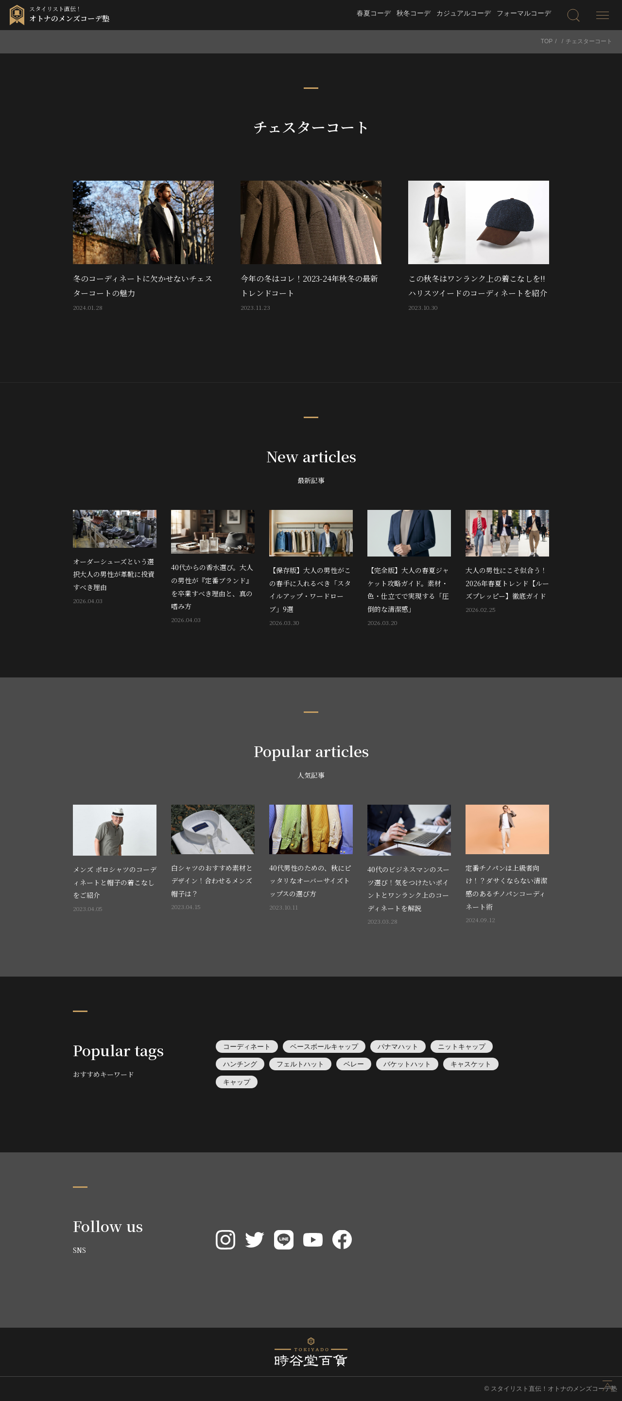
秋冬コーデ (414, 13)
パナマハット (398, 1046)
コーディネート (247, 1046)
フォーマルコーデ (524, 13)
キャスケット (470, 1064)
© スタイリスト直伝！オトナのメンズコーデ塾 (550, 1388)
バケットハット (407, 1064)
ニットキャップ (461, 1046)
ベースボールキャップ (324, 1046)
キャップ (236, 1082)
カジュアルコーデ (463, 13)
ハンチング (240, 1064)
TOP (547, 41)
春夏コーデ (374, 13)
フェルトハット (300, 1064)
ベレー (354, 1064)
